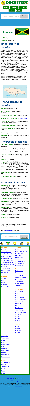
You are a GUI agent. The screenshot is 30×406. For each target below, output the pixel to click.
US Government (5, 270)
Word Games (19, 275)
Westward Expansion (7, 260)
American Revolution (7, 254)
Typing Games (19, 285)
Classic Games (19, 279)
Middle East (4, 348)
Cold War (18, 318)
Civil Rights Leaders (21, 251)
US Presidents (19, 265)
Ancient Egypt (19, 295)
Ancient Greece (19, 297)
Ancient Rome (19, 301)
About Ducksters (11, 378)
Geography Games (20, 277)
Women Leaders (20, 261)
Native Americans (6, 250)
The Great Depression (7, 262)
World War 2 (18, 316)
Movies (3, 368)
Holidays (3, 364)
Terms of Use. (18, 386)
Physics (17, 332)
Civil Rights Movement (7, 264)
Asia (2, 342)
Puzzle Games (19, 273)
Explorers (18, 255)
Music (3, 371)
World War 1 (18, 314)
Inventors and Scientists (19, 258)
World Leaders (19, 263)
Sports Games (19, 281)
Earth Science (19, 330)
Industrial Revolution (7, 256)
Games (18, 10)
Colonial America (6, 252)
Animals (3, 278)
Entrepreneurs (19, 253)
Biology (17, 326)
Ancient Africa (19, 291)
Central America (22, 118)
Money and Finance (6, 287)
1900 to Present (5, 268)
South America (5, 354)
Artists (17, 249)
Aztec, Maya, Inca (20, 310)
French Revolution (20, 312)
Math (2, 280)
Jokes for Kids (5, 366)
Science (12, 10)
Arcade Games (19, 283)
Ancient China (19, 293)
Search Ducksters (24, 16)
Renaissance (19, 308)
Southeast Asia (5, 357)
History (6, 7)
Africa (3, 340)
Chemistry (18, 328)
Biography (13, 7)
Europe (3, 346)
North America (5, 350)
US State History (6, 273)
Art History (18, 320)
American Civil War (6, 258)
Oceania (3, 352)
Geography (23, 7)
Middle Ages (18, 303)
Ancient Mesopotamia (21, 299)
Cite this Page (14, 381)
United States (5, 338)
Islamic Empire (19, 306)
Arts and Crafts (5, 362)
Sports (3, 373)
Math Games (19, 271)
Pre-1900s (4, 266)
